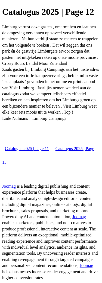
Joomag (9, 186)
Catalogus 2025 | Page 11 (27, 148)
